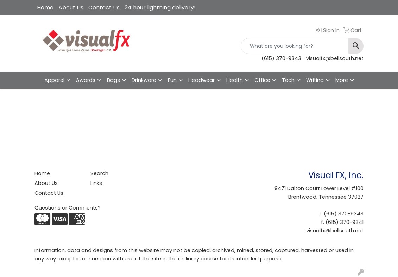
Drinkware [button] (144, 80)
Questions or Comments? (67, 207)
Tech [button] (288, 80)
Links (96, 183)
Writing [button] (315, 80)
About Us (70, 8)
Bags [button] (113, 80)
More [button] (341, 80)
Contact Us (104, 8)
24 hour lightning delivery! (160, 8)
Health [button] (234, 80)
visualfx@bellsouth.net (335, 58)
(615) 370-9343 (281, 58)
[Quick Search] (295, 46)
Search (99, 173)
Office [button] (262, 80)
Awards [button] (85, 80)
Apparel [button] (54, 80)
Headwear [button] (201, 80)
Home (45, 8)
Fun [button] (172, 80)
